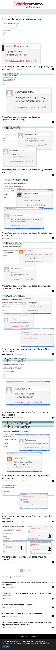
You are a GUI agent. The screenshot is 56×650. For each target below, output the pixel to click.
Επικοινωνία (32, 636)
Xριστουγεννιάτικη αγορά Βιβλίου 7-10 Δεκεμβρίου (22, 613)
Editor (3, 587)
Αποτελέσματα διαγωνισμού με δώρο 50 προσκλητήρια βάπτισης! (21, 118)
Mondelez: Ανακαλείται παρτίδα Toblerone (18, 605)
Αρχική (4, 16)
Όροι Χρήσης (23, 636)
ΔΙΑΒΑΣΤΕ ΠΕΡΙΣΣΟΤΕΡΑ (40, 643)
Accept (6, 647)
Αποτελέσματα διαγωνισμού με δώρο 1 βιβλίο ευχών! (27, 66)
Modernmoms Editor (7, 69)
